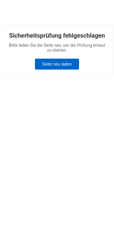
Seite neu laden (57, 64)
